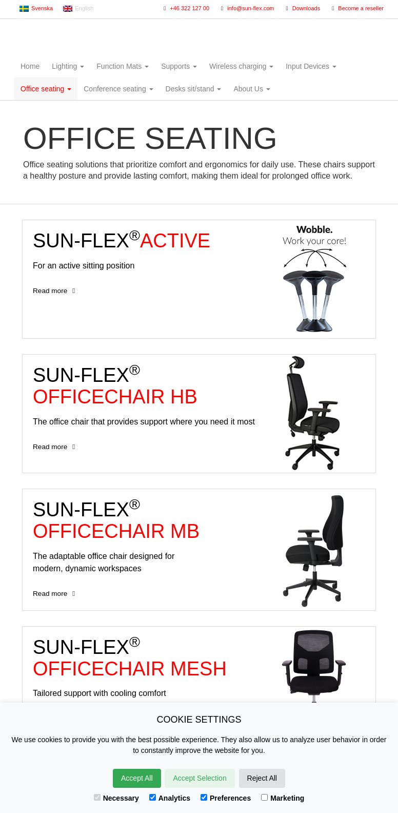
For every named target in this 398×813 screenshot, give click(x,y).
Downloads (302, 8)
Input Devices (311, 66)
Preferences (226, 798)
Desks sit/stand (194, 89)
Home (30, 66)
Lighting (68, 66)
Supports (179, 66)
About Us (251, 89)
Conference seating (118, 89)
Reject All (262, 778)
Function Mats (122, 66)
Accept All (136, 778)
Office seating (46, 89)
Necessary (116, 798)
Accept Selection (199, 778)
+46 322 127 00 (185, 8)
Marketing (282, 798)
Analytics (169, 798)
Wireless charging (241, 66)
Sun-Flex (199, 35)
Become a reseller (356, 8)
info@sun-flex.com (246, 8)
